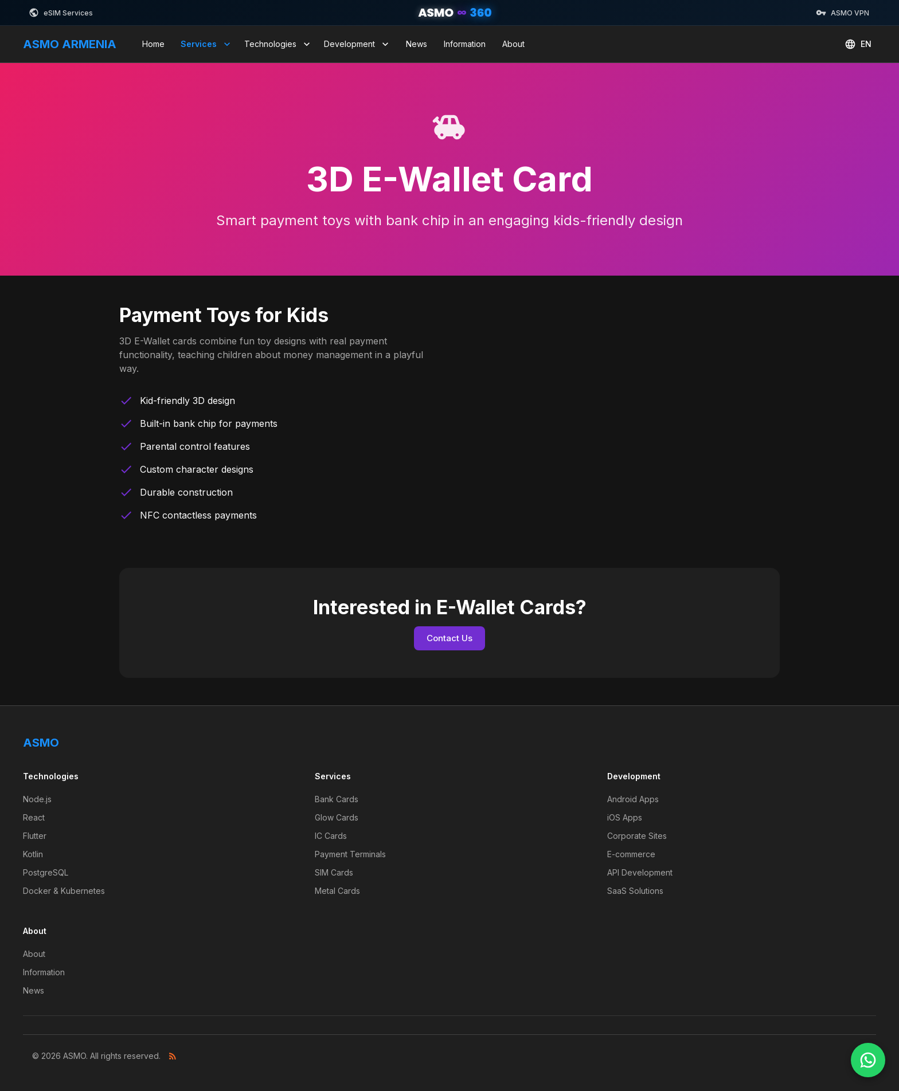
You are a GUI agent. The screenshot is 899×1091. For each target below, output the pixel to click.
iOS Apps (624, 817)
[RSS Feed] (172, 1056)
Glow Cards (336, 817)
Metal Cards (337, 891)
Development (357, 44)
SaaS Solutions (635, 891)
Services (207, 44)
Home (153, 44)
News (416, 44)
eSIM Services (61, 12)
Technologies (278, 44)
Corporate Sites (637, 836)
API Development (640, 872)
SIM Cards (334, 872)
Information (465, 44)
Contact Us (449, 638)
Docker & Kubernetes (64, 891)
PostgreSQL (45, 872)
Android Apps (633, 799)
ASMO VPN (842, 12)
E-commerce (631, 854)
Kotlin (33, 854)
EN (858, 44)
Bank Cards (336, 799)
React (34, 817)
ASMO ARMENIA (69, 44)
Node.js (37, 799)
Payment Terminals (350, 854)
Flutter (34, 836)
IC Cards (331, 836)
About (513, 44)
